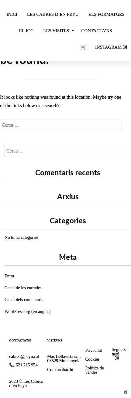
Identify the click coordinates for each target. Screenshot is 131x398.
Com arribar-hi (60, 369)
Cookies (92, 359)
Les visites (56, 30)
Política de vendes (94, 370)
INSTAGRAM (111, 47)
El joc (26, 30)
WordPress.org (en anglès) (28, 311)
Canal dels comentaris (24, 299)
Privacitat (93, 350)
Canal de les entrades (23, 287)
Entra (9, 275)
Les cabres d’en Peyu (53, 14)
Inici (12, 14)
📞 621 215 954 (23, 364)
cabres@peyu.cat (24, 356)
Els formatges (106, 14)
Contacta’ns (96, 30)
